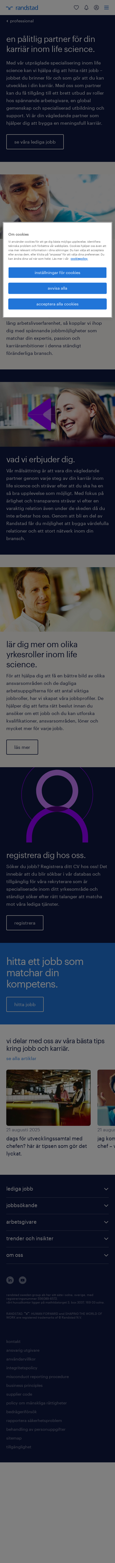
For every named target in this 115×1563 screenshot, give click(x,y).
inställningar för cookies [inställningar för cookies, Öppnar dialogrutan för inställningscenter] (57, 272)
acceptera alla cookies (57, 303)
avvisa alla (57, 288)
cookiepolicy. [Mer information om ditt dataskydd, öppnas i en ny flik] (79, 258)
